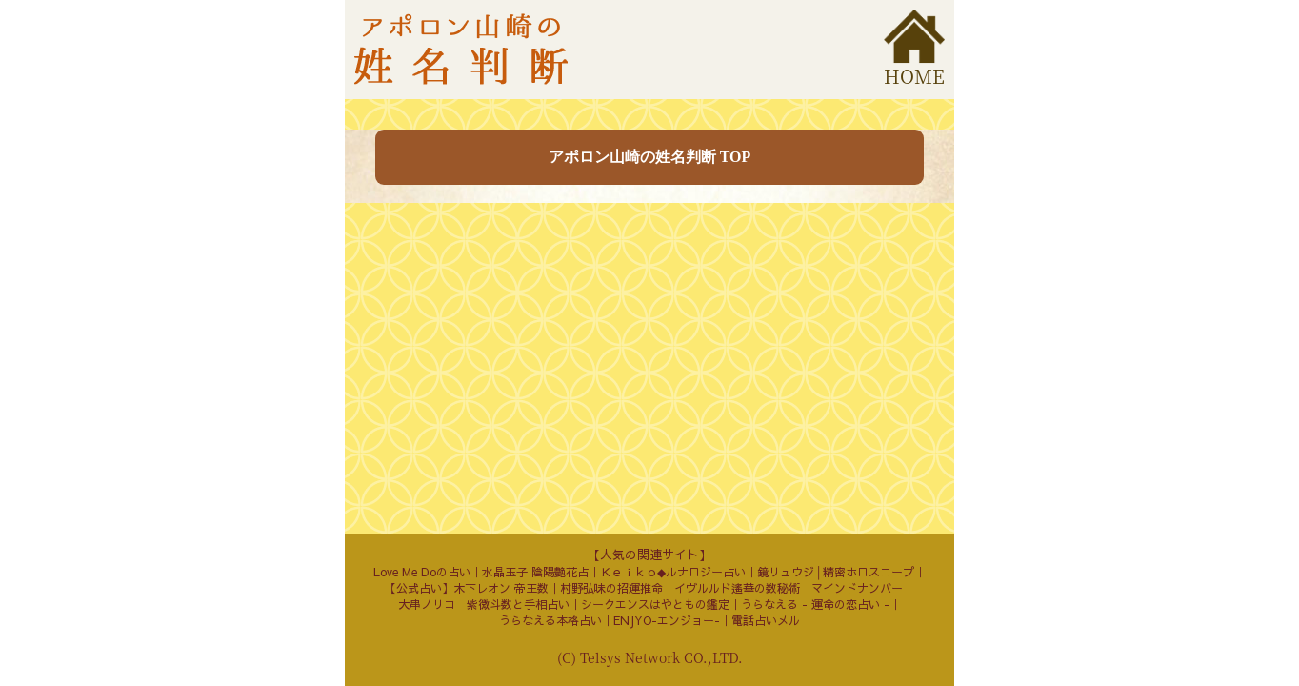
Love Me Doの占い (421, 571)
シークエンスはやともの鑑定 (655, 604)
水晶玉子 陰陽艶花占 (535, 571)
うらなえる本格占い (550, 620)
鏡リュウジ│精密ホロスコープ (835, 571)
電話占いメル (765, 620)
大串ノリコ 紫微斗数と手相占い (484, 604)
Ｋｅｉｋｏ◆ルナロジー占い (673, 571)
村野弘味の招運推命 (611, 587)
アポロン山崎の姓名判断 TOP (650, 157)
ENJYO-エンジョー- (666, 620)
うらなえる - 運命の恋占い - (815, 604)
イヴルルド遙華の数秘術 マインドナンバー (788, 587)
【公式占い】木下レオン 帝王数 (467, 587)
